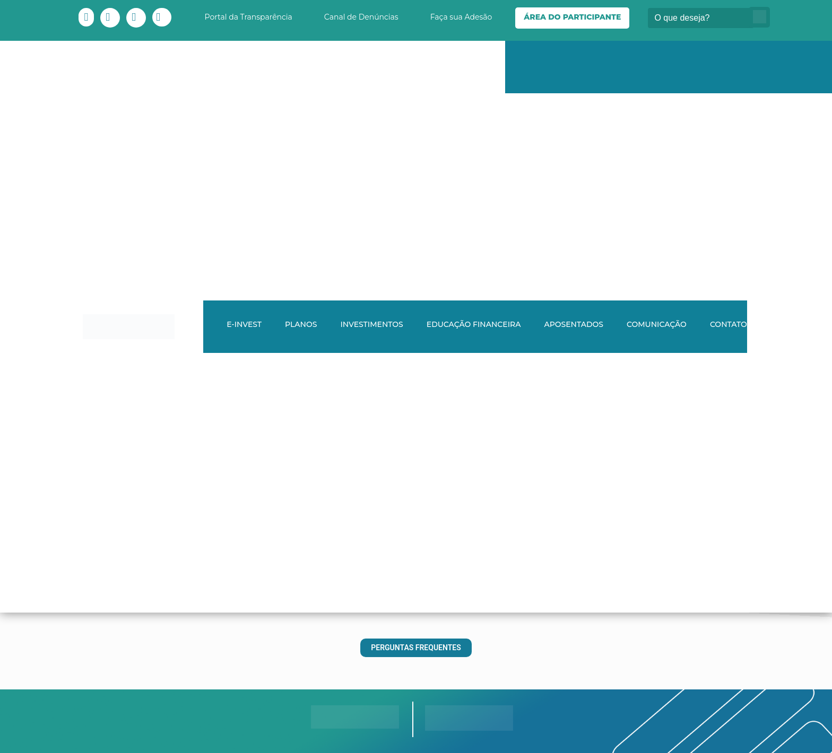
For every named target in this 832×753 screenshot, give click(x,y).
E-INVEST (244, 324)
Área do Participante (572, 17)
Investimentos (371, 324)
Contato (728, 324)
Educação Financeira (474, 324)
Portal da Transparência (248, 17)
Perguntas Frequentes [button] (416, 647)
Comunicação (657, 324)
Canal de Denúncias (361, 17)
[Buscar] (701, 18)
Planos (301, 324)
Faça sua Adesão (461, 17)
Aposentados (573, 324)
